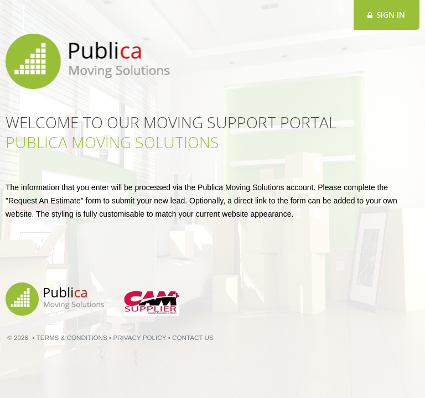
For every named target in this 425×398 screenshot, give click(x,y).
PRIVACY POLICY (139, 337)
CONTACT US (193, 337)
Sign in (386, 14)
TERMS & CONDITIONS (72, 337)
